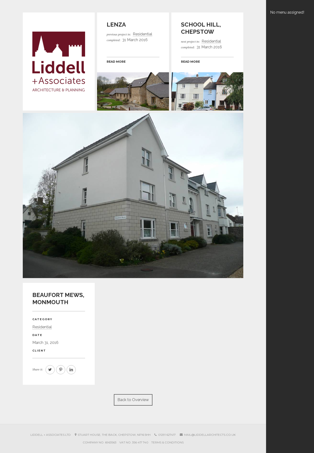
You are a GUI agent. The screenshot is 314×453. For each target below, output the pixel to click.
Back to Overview (133, 399)
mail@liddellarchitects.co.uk (210, 434)
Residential (42, 327)
